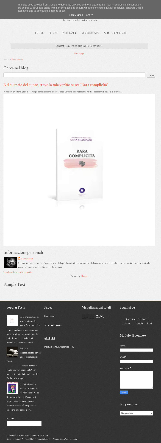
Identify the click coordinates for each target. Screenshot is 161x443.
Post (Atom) (17, 59)
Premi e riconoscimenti (115, 33)
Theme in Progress (22, 439)
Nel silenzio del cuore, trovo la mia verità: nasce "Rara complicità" (55, 84)
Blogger (84, 276)
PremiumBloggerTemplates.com (65, 439)
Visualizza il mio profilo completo (17, 272)
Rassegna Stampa (90, 33)
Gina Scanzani (27, 258)
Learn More (76, 15)
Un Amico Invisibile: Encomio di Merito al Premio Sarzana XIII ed (29, 388)
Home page (39, 33)
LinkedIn (139, 323)
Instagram (126, 323)
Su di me (54, 33)
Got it (89, 15)
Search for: (11, 418)
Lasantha (47, 439)
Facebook (142, 319)
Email (149, 323)
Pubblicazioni (69, 33)
